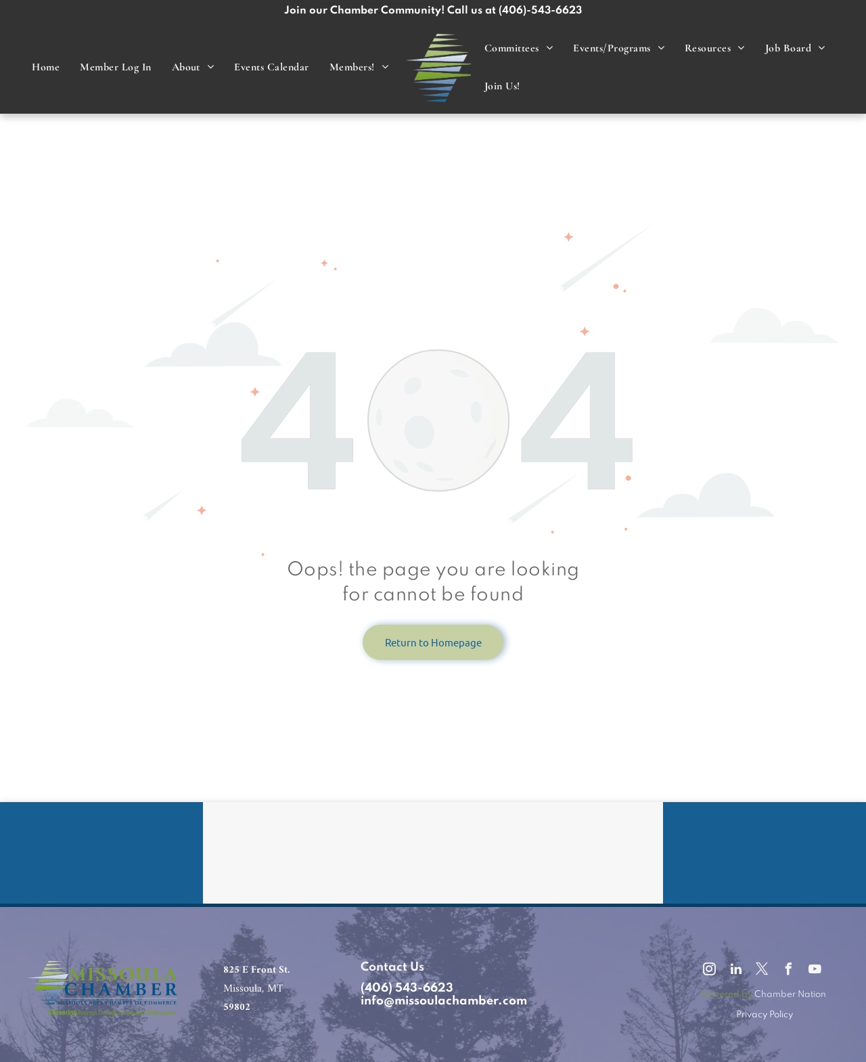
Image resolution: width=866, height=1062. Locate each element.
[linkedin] (736, 971)
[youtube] (815, 971)
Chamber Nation (790, 994)
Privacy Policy (764, 1015)
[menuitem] (46, 67)
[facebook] (788, 971)
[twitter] (762, 971)
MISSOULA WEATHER (433, 853)
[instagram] (709, 971)
